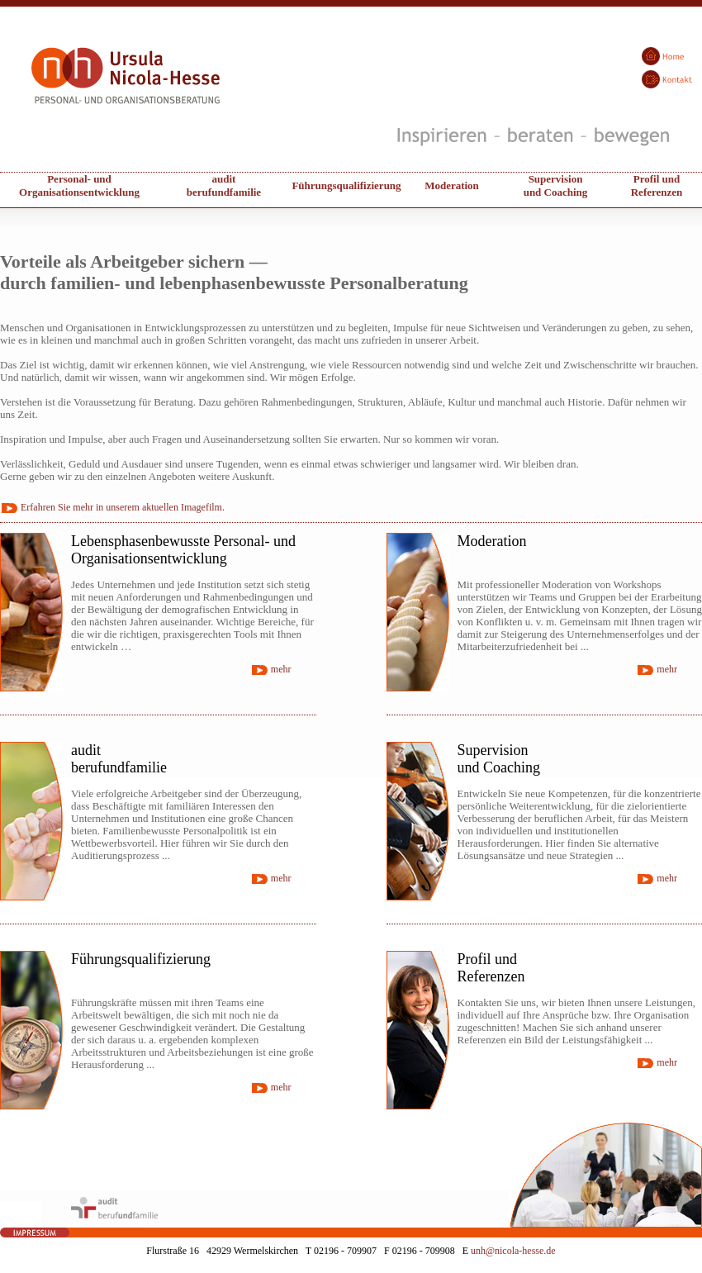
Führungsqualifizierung (346, 185)
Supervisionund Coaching (556, 185)
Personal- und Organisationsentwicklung (79, 185)
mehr (281, 669)
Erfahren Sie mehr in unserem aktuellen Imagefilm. (123, 507)
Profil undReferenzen (657, 185)
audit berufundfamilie (224, 185)
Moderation (452, 185)
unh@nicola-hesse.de (513, 1250)
